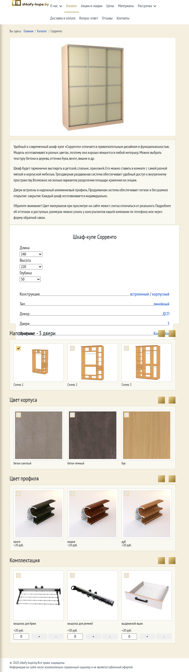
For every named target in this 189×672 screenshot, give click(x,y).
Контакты (123, 18)
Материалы (126, 6)
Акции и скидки (91, 6)
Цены (110, 6)
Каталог (71, 6)
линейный (161, 304)
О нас (54, 6)
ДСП (166, 314)
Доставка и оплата (62, 18)
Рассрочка (145, 6)
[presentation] (161, 333)
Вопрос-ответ (88, 18)
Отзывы (107, 18)
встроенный (139, 294)
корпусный (160, 294)
